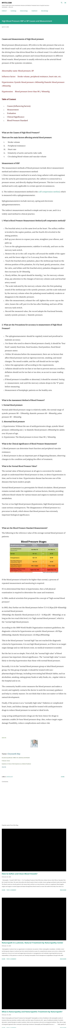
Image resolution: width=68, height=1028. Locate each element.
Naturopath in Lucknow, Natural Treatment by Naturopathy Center (32, 942)
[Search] (62, 3)
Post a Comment (11, 890)
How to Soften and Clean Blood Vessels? (19, 873)
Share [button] (62, 776)
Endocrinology (24, 11)
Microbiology (44, 11)
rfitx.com (7, 2)
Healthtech (34, 11)
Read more (63, 890)
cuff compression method (49, 192)
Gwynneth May (14, 754)
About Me (4, 767)
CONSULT (4, 11)
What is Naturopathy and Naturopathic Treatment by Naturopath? (32, 1011)
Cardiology (13, 11)
